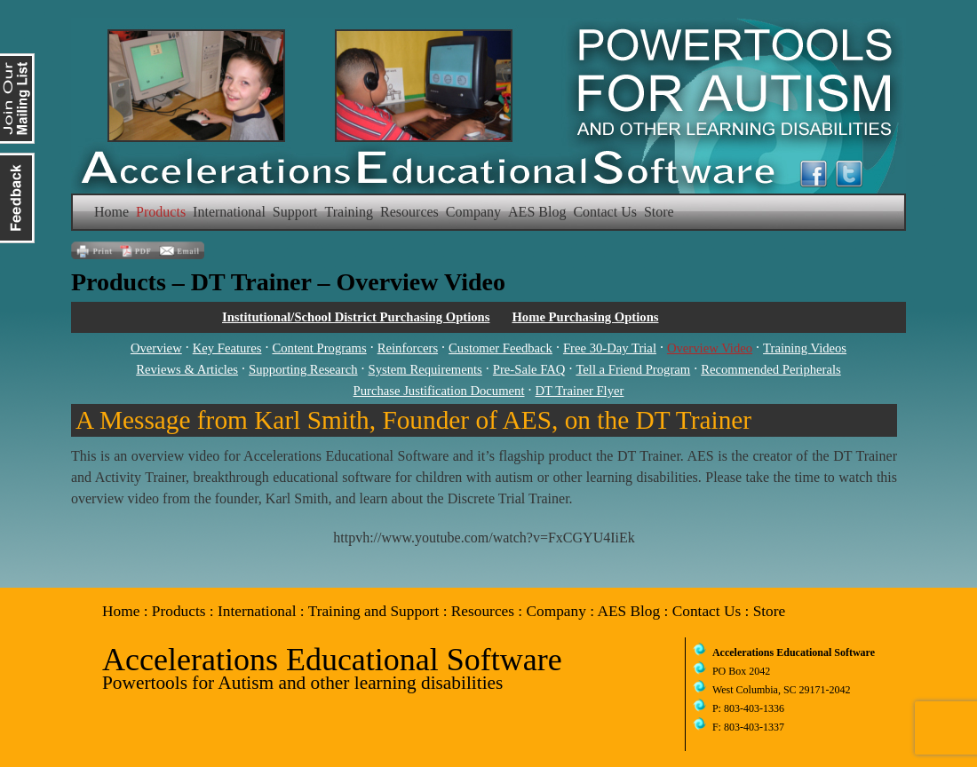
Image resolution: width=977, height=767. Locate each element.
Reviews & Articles (187, 369)
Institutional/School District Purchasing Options (355, 317)
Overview (156, 348)
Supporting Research (303, 369)
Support (295, 211)
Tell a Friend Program (633, 369)
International (229, 211)
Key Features (227, 348)
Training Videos (804, 348)
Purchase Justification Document (439, 391)
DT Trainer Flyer (580, 391)
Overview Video (709, 348)
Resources (409, 211)
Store (659, 211)
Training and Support (374, 611)
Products (161, 211)
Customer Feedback (500, 348)
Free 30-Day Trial (609, 348)
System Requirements (425, 369)
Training (349, 211)
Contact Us (605, 211)
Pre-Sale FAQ (529, 369)
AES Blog (537, 211)
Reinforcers (407, 348)
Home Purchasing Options (585, 317)
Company (473, 211)
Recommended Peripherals (771, 369)
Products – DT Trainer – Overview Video (288, 282)
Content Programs (319, 348)
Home (111, 211)
